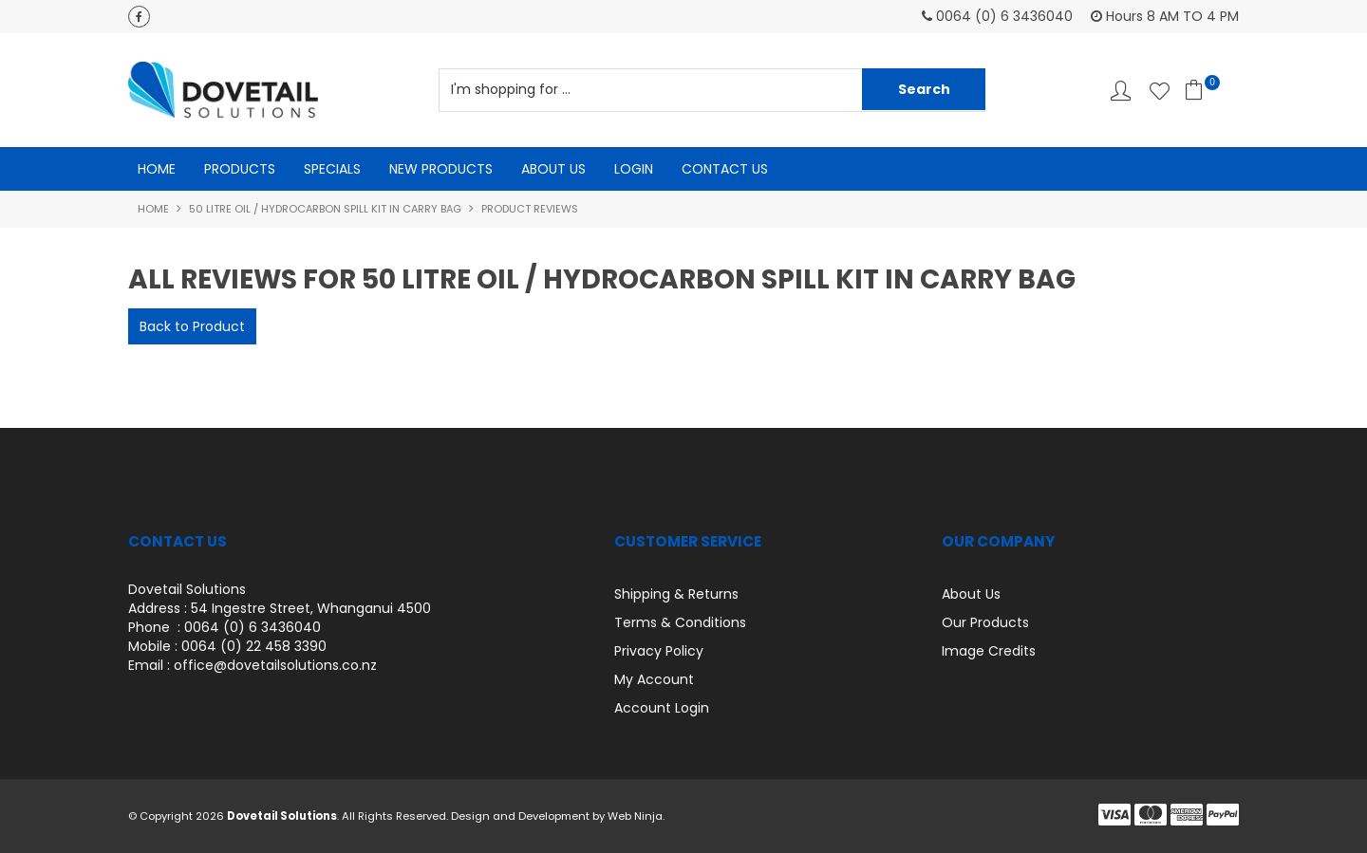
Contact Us (725, 168)
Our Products (985, 622)
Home (157, 168)
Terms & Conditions (680, 622)
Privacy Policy (658, 650)
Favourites (1160, 91)
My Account (654, 679)
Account (1121, 91)
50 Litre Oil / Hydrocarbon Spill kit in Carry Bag (325, 208)
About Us (553, 168)
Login (633, 168)
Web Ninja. (636, 816)
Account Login (661, 707)
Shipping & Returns (676, 593)
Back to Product (192, 326)
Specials (332, 168)
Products (239, 168)
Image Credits (989, 650)
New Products (441, 168)
